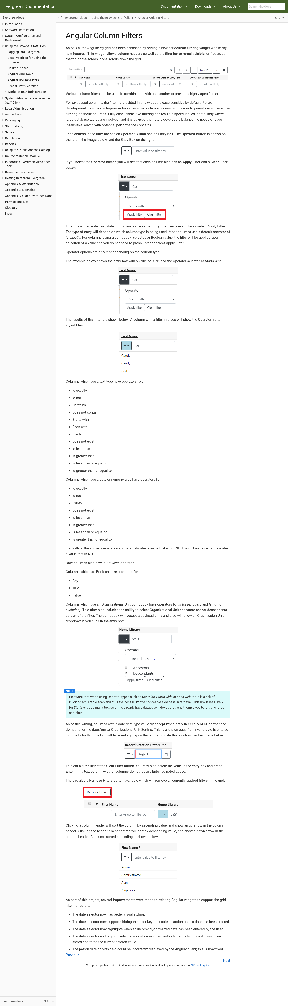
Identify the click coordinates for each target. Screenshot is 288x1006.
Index (8, 213)
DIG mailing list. (200, 965)
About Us (229, 6)
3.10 (277, 17)
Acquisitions (13, 114)
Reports (10, 144)
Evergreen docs (13, 17)
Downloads (203, 6)
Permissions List (16, 202)
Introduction (13, 24)
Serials (9, 132)
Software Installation (19, 30)
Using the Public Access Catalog (27, 150)
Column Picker (18, 68)
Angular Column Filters (23, 80)
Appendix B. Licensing (20, 190)
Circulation (12, 138)
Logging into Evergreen (24, 52)
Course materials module (22, 156)
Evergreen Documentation (29, 6)
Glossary (11, 207)
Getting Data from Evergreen (25, 178)
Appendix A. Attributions (22, 184)
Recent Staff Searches (23, 86)
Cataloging (12, 120)
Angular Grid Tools (20, 74)
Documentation (172, 6)
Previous (72, 955)
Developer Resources (19, 172)
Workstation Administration (27, 92)
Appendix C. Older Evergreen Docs (28, 196)
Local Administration (19, 108)
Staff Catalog (14, 126)
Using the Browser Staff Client (26, 46)
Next (226, 960)
